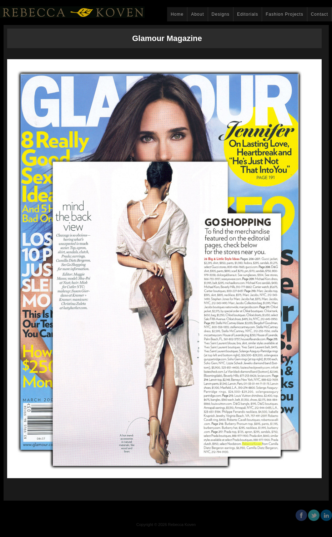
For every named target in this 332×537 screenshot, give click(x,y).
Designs (221, 14)
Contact (319, 14)
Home (177, 14)
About (197, 14)
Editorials (247, 14)
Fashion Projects (284, 14)
